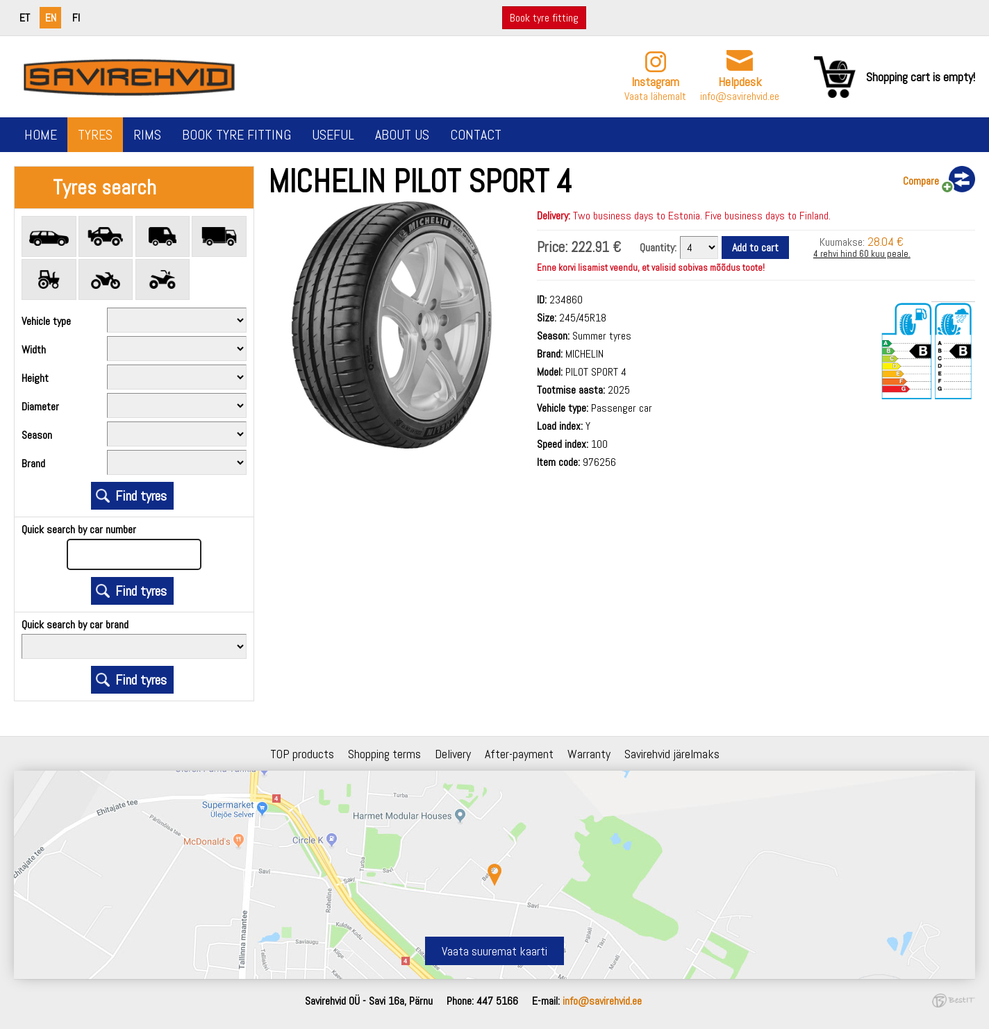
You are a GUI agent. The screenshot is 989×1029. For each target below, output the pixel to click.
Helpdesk (740, 82)
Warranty (588, 754)
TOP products (302, 754)
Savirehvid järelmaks (672, 754)
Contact (475, 135)
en (50, 17)
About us (402, 135)
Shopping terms (384, 754)
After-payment (519, 754)
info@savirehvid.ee (739, 96)
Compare (921, 181)
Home (40, 135)
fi (76, 17)
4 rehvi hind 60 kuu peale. (862, 254)
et (24, 17)
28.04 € (885, 241)
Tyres (95, 135)
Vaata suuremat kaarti (494, 951)
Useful (333, 135)
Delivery (453, 754)
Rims (147, 135)
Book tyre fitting (544, 17)
